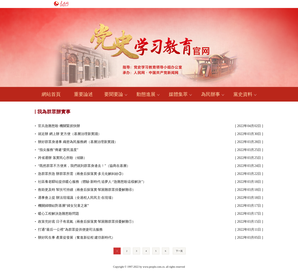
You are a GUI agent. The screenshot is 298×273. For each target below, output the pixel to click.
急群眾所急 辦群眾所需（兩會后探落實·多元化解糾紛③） (81, 174)
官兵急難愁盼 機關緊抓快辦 (59, 126)
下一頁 (179, 251)
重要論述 (83, 94)
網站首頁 (51, 94)
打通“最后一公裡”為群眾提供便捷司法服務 (70, 229)
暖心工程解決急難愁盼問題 (58, 213)
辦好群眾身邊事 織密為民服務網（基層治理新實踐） (78, 142)
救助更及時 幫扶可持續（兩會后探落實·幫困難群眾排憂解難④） (87, 190)
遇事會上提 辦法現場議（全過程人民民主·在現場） (76, 198)
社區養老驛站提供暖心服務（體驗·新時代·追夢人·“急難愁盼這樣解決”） (92, 182)
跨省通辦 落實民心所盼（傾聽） (62, 158)
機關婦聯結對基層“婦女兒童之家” (63, 206)
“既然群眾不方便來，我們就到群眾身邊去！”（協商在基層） (84, 166)
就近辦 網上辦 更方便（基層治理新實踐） (69, 134)
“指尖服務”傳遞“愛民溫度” (58, 150)
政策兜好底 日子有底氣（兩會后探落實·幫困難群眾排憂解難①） (87, 221)
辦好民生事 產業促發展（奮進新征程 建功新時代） (76, 237)
